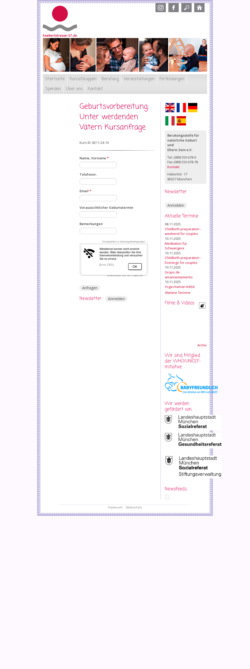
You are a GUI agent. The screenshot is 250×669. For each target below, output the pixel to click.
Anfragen (89, 287)
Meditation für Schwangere (176, 246)
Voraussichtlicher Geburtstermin (106, 207)
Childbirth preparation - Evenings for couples (183, 260)
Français (181, 107)
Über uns (74, 89)
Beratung (110, 79)
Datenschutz (134, 508)
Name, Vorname (94, 158)
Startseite (55, 79)
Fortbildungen (172, 79)
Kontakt (95, 89)
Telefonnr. (88, 174)
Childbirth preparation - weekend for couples (183, 231)
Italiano (170, 120)
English (170, 107)
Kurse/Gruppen (83, 79)
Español (181, 120)
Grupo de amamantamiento (179, 274)
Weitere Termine (177, 292)
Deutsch (192, 107)
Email (85, 191)
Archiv (201, 345)
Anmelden (116, 298)
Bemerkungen (91, 223)
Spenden (53, 89)
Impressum (115, 508)
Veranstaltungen (139, 79)
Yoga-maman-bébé (180, 286)
